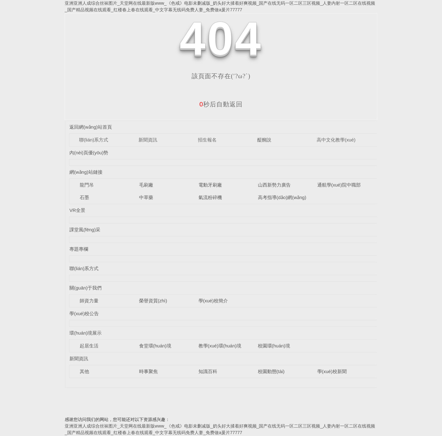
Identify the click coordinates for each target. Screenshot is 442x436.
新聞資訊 (147, 139)
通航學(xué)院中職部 (339, 184)
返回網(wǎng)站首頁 (90, 127)
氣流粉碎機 (210, 197)
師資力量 (89, 300)
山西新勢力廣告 (274, 184)
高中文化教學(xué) (336, 139)
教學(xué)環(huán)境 (220, 345)
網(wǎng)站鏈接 (86, 172)
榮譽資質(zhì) (153, 300)
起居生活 (89, 345)
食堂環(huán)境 (155, 345)
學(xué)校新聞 (332, 371)
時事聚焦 (148, 371)
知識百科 (207, 371)
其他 (84, 371)
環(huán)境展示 (85, 333)
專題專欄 (78, 249)
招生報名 (207, 139)
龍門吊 (87, 184)
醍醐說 (264, 139)
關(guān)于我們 (85, 287)
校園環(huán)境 (274, 345)
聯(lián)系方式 (93, 139)
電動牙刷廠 (210, 184)
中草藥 (146, 197)
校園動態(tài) (271, 371)
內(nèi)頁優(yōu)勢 (88, 152)
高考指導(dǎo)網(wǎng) (282, 197)
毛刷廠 (146, 184)
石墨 (84, 197)
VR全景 (77, 210)
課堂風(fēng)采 (84, 229)
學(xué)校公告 (84, 313)
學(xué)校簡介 (213, 300)
